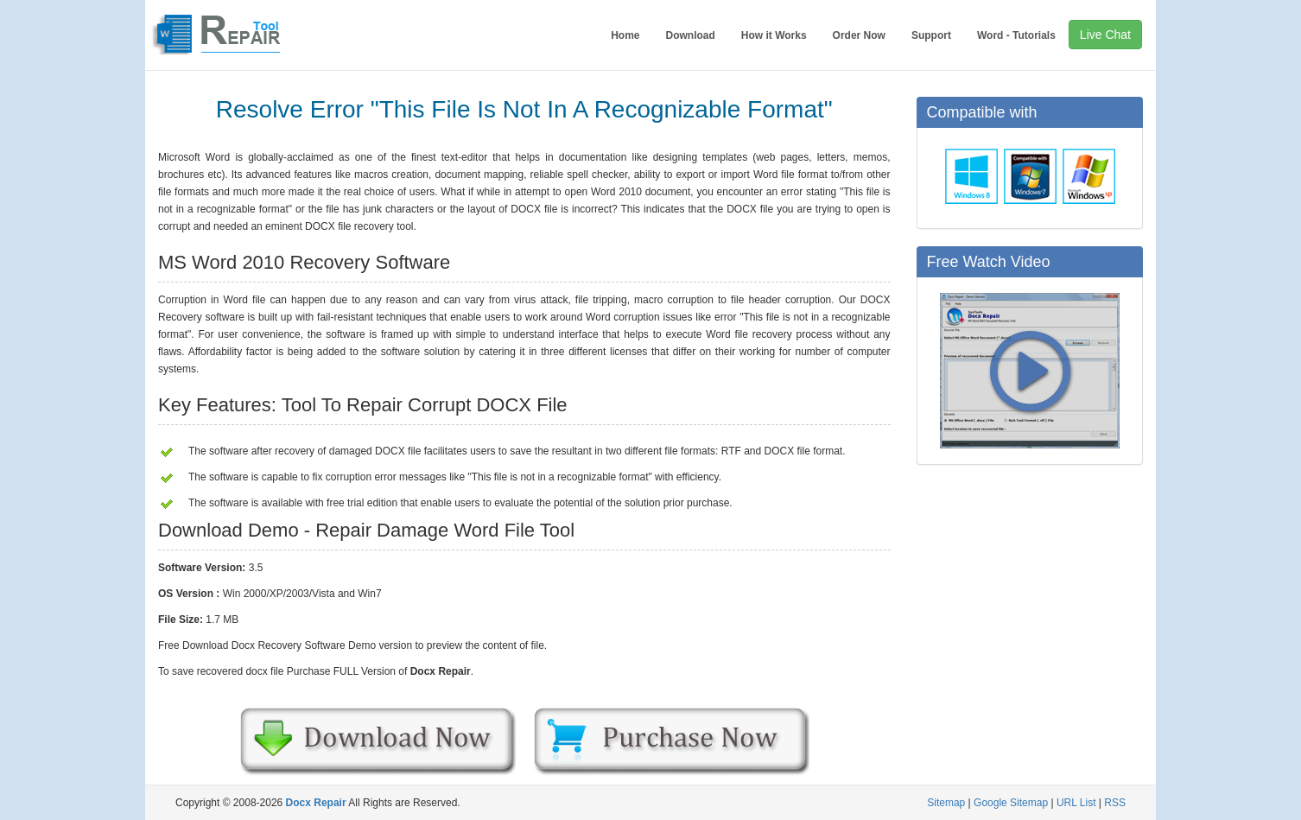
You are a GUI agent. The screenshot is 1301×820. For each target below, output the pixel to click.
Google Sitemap (1011, 803)
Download (689, 35)
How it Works (774, 35)
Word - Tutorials (1016, 35)
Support (931, 35)
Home (625, 35)
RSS (1115, 803)
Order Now (859, 35)
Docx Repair (316, 803)
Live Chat (1105, 34)
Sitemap (946, 803)
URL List (1076, 803)
